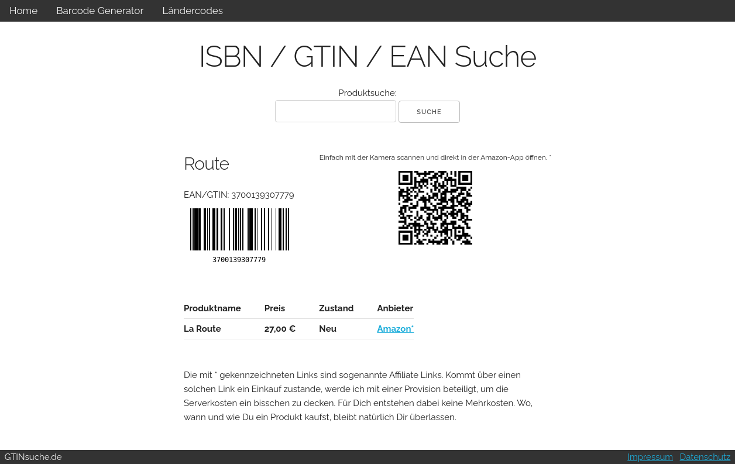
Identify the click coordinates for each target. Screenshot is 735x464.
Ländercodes (192, 10)
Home (23, 10)
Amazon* (395, 329)
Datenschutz (705, 457)
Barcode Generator (99, 10)
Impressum (650, 457)
